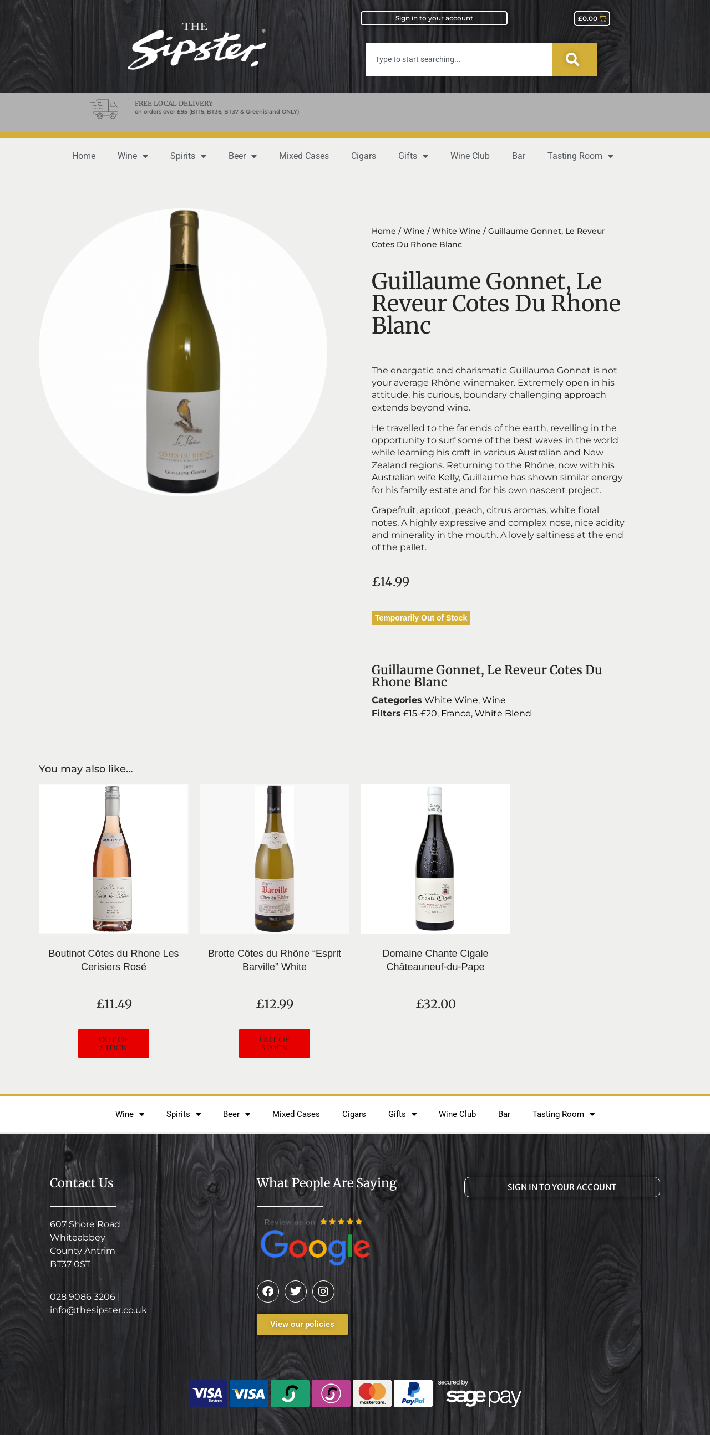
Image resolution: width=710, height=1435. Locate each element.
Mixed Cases (304, 156)
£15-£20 (420, 713)
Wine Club (470, 156)
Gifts (413, 156)
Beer (243, 156)
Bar (518, 156)
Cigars (363, 156)
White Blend (503, 713)
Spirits (188, 156)
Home (83, 156)
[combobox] (459, 59)
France (456, 713)
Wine (133, 156)
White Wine (456, 231)
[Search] (574, 59)
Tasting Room (580, 156)
